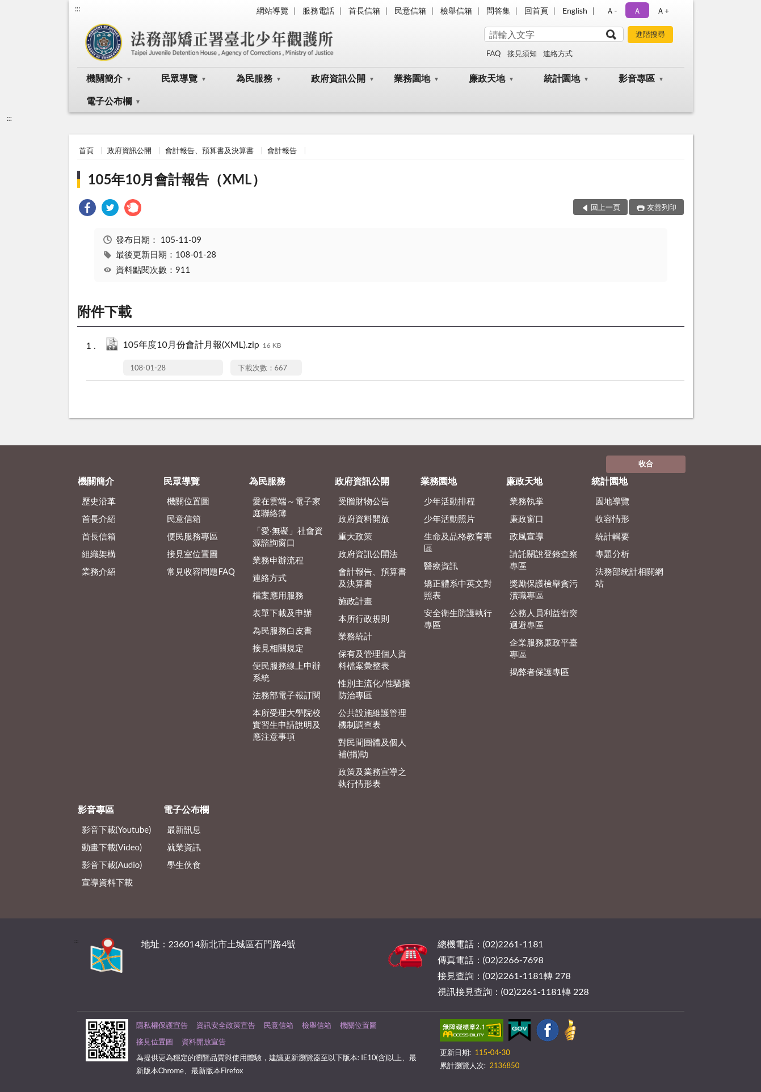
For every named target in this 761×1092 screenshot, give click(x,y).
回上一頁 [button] (605, 207)
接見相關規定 (278, 648)
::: (78, 8)
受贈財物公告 (363, 501)
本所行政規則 (363, 618)
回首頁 (536, 10)
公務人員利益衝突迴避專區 (544, 619)
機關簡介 (104, 78)
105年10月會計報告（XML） (177, 179)
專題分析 (612, 554)
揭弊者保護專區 (539, 672)
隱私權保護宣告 (162, 1025)
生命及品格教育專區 (458, 542)
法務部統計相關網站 (629, 577)
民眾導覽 (179, 78)
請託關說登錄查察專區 (544, 560)
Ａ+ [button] (663, 10)
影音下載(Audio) (112, 864)
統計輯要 (612, 536)
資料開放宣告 (204, 1041)
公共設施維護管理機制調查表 (372, 718)
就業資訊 (184, 847)
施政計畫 (355, 601)
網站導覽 (272, 10)
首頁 (86, 150)
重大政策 (355, 536)
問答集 (498, 10)
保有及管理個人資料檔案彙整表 (372, 659)
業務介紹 (99, 571)
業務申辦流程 (278, 560)
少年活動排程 (449, 501)
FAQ (493, 53)
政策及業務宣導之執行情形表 (372, 777)
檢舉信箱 (456, 10)
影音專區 (637, 78)
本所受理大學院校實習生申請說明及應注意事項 (287, 724)
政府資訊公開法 (368, 554)
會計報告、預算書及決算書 (209, 150)
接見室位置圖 (192, 554)
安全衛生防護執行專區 (458, 619)
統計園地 (562, 78)
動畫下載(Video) (112, 847)
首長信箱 (364, 10)
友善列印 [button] (661, 207)
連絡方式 (558, 53)
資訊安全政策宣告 (225, 1025)
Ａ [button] (637, 10)
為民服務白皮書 (282, 630)
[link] (87, 209)
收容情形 (612, 518)
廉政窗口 (527, 518)
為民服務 (254, 78)
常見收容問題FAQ (201, 571)
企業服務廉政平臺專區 (544, 648)
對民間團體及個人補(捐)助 (372, 748)
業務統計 (355, 636)
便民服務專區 (192, 536)
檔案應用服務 (278, 595)
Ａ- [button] (611, 10)
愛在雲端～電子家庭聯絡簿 (287, 507)
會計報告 (282, 150)
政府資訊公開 (338, 78)
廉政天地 (487, 78)
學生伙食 (184, 864)
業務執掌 (527, 501)
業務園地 (412, 78)
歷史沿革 (99, 501)
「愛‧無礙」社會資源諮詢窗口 (288, 536)
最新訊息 (184, 829)
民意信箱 (410, 10)
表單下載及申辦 (282, 613)
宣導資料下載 (107, 882)
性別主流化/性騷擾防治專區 (374, 689)
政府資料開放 (363, 518)
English (574, 10)
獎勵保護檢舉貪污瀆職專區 (544, 589)
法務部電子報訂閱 (287, 695)
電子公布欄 (109, 100)
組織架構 (99, 554)
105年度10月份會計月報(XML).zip (202, 345)
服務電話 (318, 10)
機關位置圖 (188, 501)
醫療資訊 (441, 565)
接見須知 (522, 53)
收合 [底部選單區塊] (645, 463)
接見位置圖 (154, 1041)
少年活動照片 (449, 518)
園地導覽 (612, 501)
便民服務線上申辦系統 (287, 671)
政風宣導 (527, 536)
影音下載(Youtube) (117, 829)
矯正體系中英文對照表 (458, 589)
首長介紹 (99, 518)
